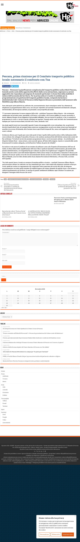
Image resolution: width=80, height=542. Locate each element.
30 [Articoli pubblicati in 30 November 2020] (7, 305)
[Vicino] (75, 515)
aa (5, 179)
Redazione (6, 83)
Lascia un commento (35, 83)
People (5, 417)
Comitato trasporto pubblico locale (18, 179)
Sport (2, 409)
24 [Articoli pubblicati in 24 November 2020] (18, 303)
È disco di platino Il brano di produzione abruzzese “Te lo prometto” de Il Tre (66, 186)
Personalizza (44, 534)
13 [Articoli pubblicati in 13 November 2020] (50, 298)
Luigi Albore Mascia (36, 179)
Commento (5, 232)
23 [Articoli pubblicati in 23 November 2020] (7, 303)
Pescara (46, 179)
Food (4, 414)
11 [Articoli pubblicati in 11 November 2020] (28, 298)
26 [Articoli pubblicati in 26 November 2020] (39, 303)
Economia (5, 392)
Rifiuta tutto (56, 534)
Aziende (5, 390)
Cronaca (5, 379)
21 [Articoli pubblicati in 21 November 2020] (61, 300)
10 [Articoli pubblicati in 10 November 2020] (18, 298)
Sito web (4, 260)
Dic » (5, 307)
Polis (8, 31)
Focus (3, 374)
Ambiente (5, 376)
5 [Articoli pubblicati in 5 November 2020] (39, 296)
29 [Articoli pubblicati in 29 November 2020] (73, 303)
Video (4, 420)
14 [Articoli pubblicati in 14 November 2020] (62, 298)
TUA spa (53, 179)
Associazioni (6, 422)
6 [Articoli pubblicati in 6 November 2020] (50, 296)
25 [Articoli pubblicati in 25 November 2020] (29, 303)
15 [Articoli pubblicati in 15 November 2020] (73, 298)
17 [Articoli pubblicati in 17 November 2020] (18, 300)
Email (4, 254)
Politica (5, 395)
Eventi (4, 403)
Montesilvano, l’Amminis (22, 28)
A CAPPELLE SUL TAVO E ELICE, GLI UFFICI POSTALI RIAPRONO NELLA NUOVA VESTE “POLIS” (39, 213)
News (4, 381)
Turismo (5, 406)
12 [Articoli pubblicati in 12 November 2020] (39, 298)
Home (2, 31)
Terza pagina (5, 398)
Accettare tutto (68, 534)
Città (13, 31)
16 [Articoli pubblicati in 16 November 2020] (7, 300)
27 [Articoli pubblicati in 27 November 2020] (50, 303)
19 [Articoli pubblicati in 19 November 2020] (39, 300)
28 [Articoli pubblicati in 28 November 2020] (62, 303)
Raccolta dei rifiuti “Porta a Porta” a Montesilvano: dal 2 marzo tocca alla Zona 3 (14, 213)
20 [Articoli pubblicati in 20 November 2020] (50, 300)
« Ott (2, 307)
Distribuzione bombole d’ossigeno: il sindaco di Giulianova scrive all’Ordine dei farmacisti (13, 187)
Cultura (5, 400)
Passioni (3, 412)
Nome (4, 248)
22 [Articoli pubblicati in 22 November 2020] (73, 300)
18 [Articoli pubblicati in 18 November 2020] (28, 300)
